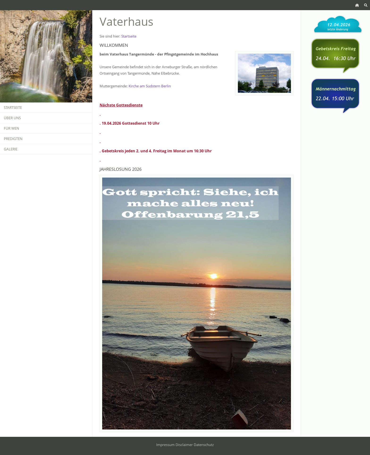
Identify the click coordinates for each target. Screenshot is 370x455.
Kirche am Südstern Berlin (150, 86)
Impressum (165, 444)
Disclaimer (184, 444)
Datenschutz (204, 444)
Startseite (128, 36)
